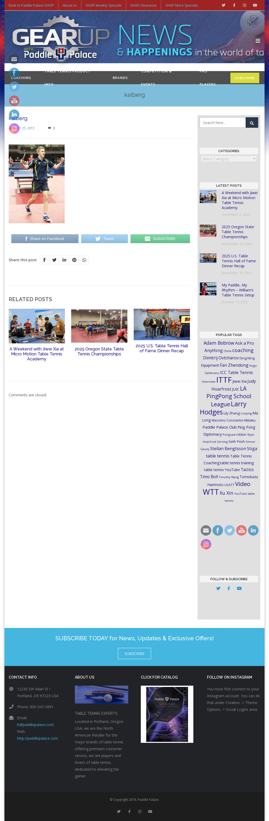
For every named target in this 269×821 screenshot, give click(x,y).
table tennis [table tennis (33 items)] (217, 456)
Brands (120, 77)
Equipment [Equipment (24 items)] (210, 365)
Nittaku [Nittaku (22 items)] (250, 420)
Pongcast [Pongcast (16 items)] (229, 434)
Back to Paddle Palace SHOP (31, 5)
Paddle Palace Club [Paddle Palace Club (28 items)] (220, 427)
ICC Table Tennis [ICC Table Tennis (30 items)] (236, 372)
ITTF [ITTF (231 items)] (224, 380)
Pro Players (208, 78)
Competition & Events (156, 78)
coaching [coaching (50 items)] (243, 350)
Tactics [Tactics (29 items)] (247, 469)
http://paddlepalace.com (37, 738)
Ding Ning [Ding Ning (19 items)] (247, 358)
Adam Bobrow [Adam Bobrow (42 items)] (219, 343)
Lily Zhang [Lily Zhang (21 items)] (232, 413)
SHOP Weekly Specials (104, 5)
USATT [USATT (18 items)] (229, 485)
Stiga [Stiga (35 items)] (252, 448)
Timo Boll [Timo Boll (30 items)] (209, 476)
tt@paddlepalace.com (35, 724)
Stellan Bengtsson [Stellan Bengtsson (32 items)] (228, 448)
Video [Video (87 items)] (242, 484)
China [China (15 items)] (227, 351)
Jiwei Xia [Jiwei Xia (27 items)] (239, 381)
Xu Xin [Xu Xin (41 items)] (226, 493)
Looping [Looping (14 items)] (246, 413)
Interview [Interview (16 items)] (208, 381)
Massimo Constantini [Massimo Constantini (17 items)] (228, 420)
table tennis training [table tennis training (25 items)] (237, 462)
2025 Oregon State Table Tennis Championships (99, 351)
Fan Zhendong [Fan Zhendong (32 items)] (234, 365)
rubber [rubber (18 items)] (241, 434)
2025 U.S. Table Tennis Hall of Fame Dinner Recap (162, 348)
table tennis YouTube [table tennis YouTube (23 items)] (222, 469)
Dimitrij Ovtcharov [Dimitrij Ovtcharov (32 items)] (221, 358)
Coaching (21, 77)
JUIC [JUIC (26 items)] (235, 389)
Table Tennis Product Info (67, 78)
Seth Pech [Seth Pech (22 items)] (237, 441)
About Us (70, 5)
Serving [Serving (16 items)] (222, 442)
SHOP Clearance (143, 5)
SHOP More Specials (181, 5)
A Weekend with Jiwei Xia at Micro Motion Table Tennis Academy (36, 353)
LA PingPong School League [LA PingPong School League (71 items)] (228, 396)
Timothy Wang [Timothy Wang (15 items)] (229, 477)
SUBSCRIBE (245, 78)
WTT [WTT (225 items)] (211, 492)
